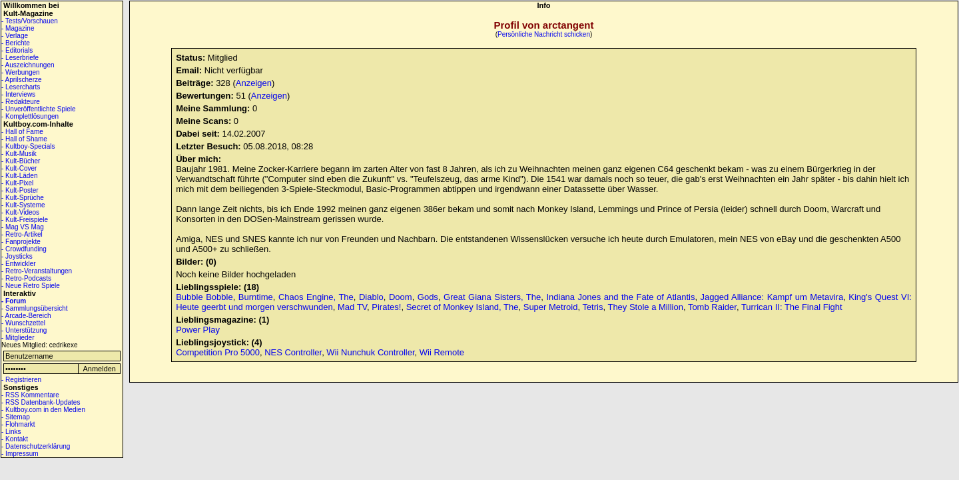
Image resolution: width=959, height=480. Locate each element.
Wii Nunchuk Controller (370, 352)
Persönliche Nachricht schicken (543, 34)
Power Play (198, 330)
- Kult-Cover (19, 168)
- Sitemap (15, 417)
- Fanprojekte (21, 241)
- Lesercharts (20, 87)
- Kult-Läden (19, 175)
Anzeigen (254, 83)
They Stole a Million (645, 307)
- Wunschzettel (23, 323)
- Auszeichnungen (28, 65)
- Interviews (18, 94)
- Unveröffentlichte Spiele (38, 109)
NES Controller (293, 352)
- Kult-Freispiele (24, 219)
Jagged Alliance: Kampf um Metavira (772, 297)
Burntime (255, 297)
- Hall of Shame (24, 139)
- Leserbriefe (20, 57)
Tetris (592, 307)
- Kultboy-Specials (28, 146)
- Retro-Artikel (22, 234)
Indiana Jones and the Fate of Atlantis (620, 297)
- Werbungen (20, 72)
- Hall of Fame (22, 131)
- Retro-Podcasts (26, 278)
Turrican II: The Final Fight (791, 307)
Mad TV (352, 307)
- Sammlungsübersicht (34, 308)
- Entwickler (18, 263)
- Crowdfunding (24, 249)
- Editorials (17, 50)
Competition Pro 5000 (218, 352)
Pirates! (386, 307)
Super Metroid (550, 307)
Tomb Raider (712, 307)
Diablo (371, 297)
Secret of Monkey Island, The (462, 307)
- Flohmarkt (18, 424)
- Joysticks (17, 256)
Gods (428, 297)
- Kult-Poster (20, 190)
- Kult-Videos (20, 212)
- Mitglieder (17, 337)
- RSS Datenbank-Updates (40, 402)
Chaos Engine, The (316, 297)
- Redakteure (20, 101)
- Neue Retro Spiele (30, 285)
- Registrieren (21, 379)
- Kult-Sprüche (22, 197)
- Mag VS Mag (22, 227)
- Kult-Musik (19, 153)
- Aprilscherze (21, 79)
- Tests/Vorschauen (29, 21)
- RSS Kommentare (30, 395)
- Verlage (14, 35)
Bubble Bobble (204, 297)
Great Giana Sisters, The (492, 297)
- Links (11, 431)
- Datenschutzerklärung (35, 446)
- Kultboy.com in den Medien (43, 409)
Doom (400, 297)
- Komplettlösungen (30, 116)
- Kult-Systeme (23, 205)
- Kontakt (14, 439)
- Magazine (17, 28)
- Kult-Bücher (20, 161)
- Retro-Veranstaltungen (36, 271)
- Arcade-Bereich (26, 315)
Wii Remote (442, 352)
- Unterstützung (24, 330)
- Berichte (15, 43)
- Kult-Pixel (17, 183)
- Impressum (20, 453)
